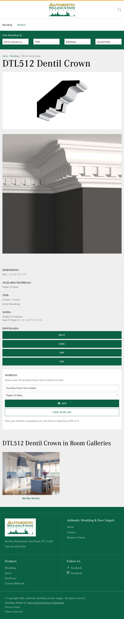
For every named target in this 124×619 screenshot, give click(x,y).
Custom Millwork (15, 583)
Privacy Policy (13, 607)
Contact (71, 532)
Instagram (77, 573)
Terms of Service (14, 611)
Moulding (7, 25)
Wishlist (21, 25)
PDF (62, 361)
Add (62, 403)
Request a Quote (76, 537)
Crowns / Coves (11, 299)
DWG (62, 344)
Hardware (10, 578)
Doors (8, 573)
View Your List (62, 412)
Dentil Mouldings (11, 304)
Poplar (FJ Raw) (10, 287)
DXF (62, 352)
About (70, 527)
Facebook (76, 568)
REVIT (62, 335)
